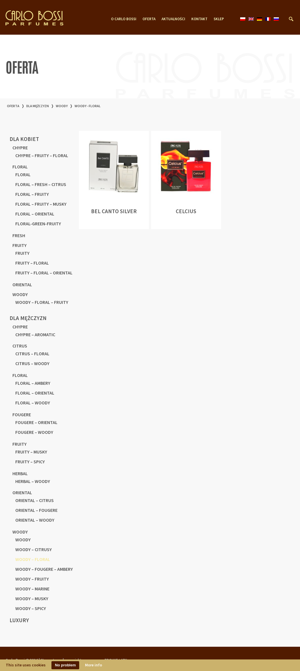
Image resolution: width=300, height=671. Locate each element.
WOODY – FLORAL (32, 559)
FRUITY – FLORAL (32, 263)
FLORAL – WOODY (32, 403)
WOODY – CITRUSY (33, 549)
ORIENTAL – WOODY (34, 520)
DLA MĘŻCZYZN (37, 106)
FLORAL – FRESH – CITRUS (40, 184)
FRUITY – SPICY (30, 461)
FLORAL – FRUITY (32, 194)
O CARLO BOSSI (123, 19)
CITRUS (19, 346)
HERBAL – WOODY (32, 481)
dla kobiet (24, 138)
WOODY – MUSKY (31, 598)
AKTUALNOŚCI (173, 19)
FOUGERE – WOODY (34, 432)
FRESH (18, 235)
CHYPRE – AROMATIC (35, 334)
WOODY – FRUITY (32, 579)
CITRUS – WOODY (32, 363)
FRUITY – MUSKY (31, 452)
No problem (65, 665)
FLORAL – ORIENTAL (34, 214)
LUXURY (19, 620)
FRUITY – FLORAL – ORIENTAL (44, 273)
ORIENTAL (22, 284)
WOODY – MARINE (32, 589)
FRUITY (19, 245)
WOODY (62, 106)
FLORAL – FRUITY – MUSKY (40, 204)
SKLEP (219, 19)
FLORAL (20, 167)
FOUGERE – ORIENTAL (36, 422)
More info (93, 665)
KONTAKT (199, 19)
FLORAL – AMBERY (32, 383)
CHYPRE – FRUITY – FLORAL (41, 155)
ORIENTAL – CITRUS (34, 500)
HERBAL (20, 473)
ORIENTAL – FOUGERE (36, 510)
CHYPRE (20, 147)
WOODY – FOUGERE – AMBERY (44, 569)
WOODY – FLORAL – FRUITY (41, 302)
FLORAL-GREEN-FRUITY (38, 223)
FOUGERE (21, 414)
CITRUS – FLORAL (32, 353)
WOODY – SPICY (30, 608)
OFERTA (148, 19)
